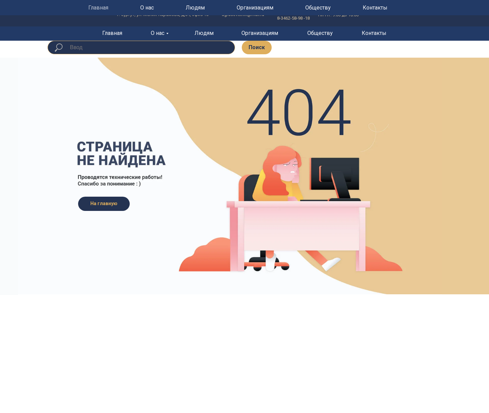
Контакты (374, 33)
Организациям (259, 33)
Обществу (320, 33)
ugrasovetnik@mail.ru (243, 14)
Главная (112, 33)
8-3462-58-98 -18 (293, 18)
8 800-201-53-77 (292, 11)
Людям (204, 33)
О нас (157, 33)
